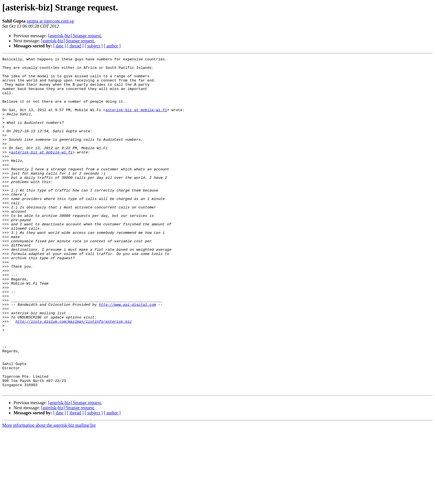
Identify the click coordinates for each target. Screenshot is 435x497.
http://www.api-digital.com (127, 354)
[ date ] (59, 45)
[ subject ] (94, 45)
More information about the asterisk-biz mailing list (48, 492)
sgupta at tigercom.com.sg (50, 21)
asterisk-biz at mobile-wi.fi (136, 120)
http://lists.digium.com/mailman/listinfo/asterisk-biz (73, 374)
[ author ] (112, 45)
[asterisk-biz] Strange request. (75, 35)
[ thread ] (75, 45)
